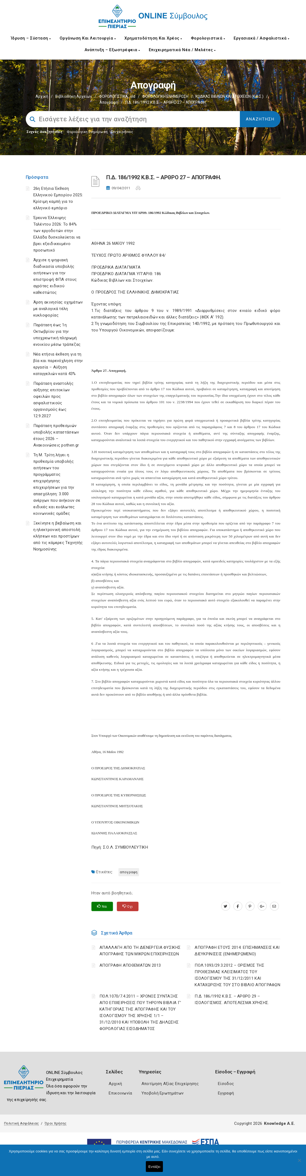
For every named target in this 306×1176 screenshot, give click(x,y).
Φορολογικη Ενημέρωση (87, 132)
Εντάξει (154, 1167)
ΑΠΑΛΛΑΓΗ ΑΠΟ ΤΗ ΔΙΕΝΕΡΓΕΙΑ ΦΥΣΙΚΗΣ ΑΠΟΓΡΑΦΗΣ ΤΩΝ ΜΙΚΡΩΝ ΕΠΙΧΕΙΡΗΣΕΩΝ (140, 950)
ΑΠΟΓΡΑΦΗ (128, 872)
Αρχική (42, 96)
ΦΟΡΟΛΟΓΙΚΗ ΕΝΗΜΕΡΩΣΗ (165, 96)
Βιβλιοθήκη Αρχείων (73, 96)
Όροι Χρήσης (55, 1123)
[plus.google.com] (262, 906)
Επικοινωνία (120, 1093)
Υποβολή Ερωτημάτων (162, 1093)
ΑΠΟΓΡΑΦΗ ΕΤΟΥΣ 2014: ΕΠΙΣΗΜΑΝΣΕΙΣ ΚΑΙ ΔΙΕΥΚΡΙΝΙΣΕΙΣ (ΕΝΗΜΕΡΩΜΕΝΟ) (237, 950)
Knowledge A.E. (279, 1123)
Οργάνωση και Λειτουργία (88, 38)
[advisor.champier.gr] (274, 906)
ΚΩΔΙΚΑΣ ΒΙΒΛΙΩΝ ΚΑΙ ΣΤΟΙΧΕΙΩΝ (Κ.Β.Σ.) (229, 96)
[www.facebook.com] (238, 906)
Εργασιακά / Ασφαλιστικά (261, 38)
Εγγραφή (226, 1093)
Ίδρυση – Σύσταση (31, 38)
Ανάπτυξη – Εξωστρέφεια (112, 49)
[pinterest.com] (250, 906)
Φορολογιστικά (208, 38)
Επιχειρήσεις (122, 132)
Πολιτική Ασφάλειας (21, 1123)
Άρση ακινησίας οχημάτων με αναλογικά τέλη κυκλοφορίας (58, 309)
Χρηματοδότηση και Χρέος (153, 38)
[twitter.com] (226, 906)
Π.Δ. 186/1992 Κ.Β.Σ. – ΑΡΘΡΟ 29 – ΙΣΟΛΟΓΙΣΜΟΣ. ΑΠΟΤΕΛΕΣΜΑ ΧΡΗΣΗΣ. (232, 999)
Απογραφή (108, 102)
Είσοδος (226, 1083)
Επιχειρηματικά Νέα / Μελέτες (182, 49)
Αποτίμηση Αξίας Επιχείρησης (170, 1083)
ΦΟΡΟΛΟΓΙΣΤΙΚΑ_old (117, 96)
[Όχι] (299, 1163)
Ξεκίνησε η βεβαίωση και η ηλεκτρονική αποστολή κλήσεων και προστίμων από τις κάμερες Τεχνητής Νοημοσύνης (58, 536)
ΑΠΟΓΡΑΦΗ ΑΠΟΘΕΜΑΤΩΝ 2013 (130, 965)
